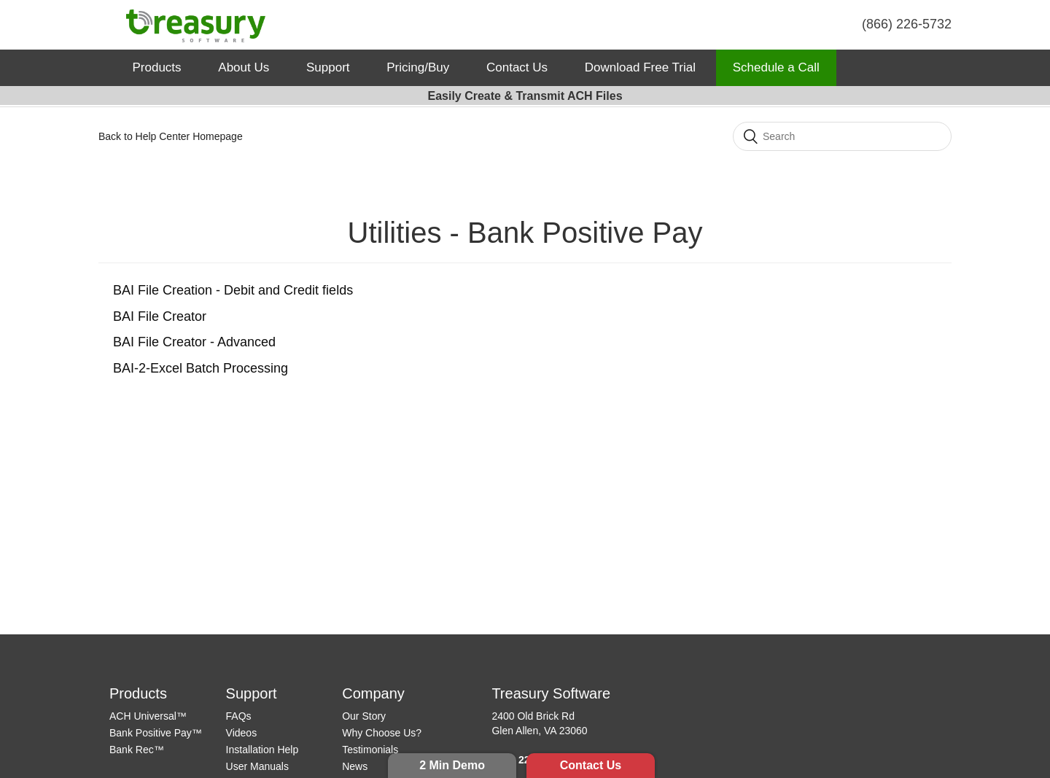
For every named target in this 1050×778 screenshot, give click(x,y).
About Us (243, 67)
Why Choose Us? (381, 733)
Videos (241, 733)
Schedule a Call (776, 67)
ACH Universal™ (148, 716)
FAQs (239, 716)
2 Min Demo (452, 765)
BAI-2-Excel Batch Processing (200, 368)
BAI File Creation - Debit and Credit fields (233, 290)
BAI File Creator (159, 316)
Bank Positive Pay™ (155, 733)
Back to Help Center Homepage (170, 136)
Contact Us (590, 765)
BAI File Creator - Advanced (194, 342)
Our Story (364, 716)
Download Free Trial (640, 67)
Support (328, 67)
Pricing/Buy (417, 67)
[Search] (842, 136)
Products (157, 67)
